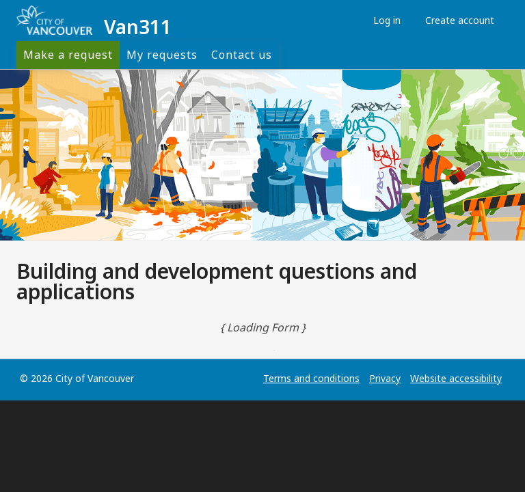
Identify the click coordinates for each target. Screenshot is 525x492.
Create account (456, 20)
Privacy (385, 378)
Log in (383, 20)
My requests (162, 54)
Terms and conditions (311, 378)
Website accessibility (456, 378)
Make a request (68, 54)
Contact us (241, 54)
